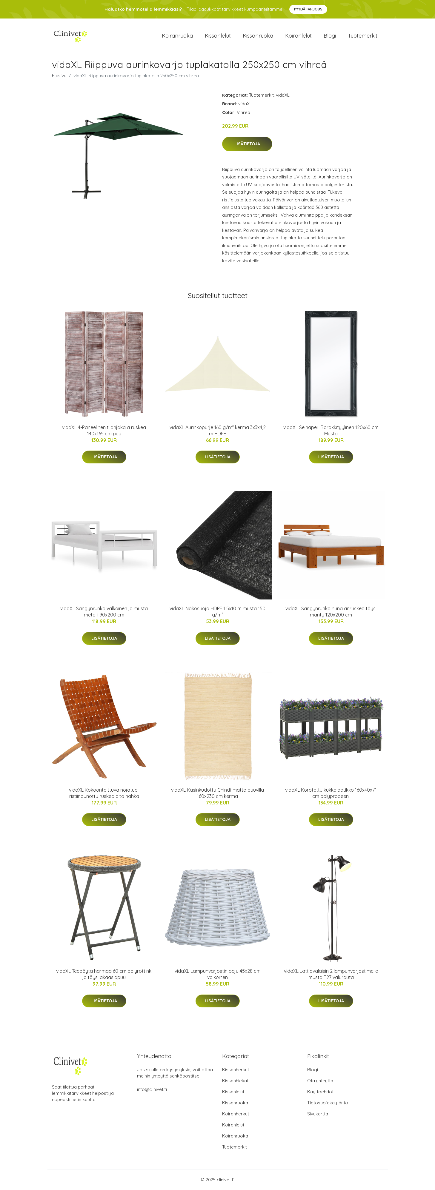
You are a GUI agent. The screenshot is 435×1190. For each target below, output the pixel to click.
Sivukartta (317, 1114)
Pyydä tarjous (308, 9)
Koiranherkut (235, 1114)
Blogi (330, 35)
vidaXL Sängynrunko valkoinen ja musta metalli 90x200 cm (104, 611)
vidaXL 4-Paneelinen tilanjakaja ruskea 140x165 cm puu (104, 430)
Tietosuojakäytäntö (327, 1103)
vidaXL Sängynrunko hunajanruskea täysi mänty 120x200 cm (330, 611)
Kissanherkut (235, 1069)
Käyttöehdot (320, 1092)
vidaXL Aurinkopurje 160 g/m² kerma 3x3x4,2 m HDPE (218, 430)
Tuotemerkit (362, 35)
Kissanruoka (258, 35)
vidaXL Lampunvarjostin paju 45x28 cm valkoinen (218, 974)
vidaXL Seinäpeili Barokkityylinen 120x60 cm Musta (331, 430)
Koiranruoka (177, 35)
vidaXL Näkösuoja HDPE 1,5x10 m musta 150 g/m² (217, 611)
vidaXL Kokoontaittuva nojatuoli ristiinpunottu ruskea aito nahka (104, 793)
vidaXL (283, 95)
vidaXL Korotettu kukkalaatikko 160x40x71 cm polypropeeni (331, 793)
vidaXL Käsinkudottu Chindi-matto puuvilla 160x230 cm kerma (217, 793)
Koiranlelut (298, 35)
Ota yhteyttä (320, 1080)
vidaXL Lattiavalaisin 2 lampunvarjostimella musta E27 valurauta (331, 974)
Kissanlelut (218, 35)
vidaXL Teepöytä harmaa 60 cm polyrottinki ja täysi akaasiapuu (104, 974)
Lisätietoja (247, 144)
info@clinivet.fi (152, 1089)
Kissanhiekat (235, 1080)
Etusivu (59, 75)
